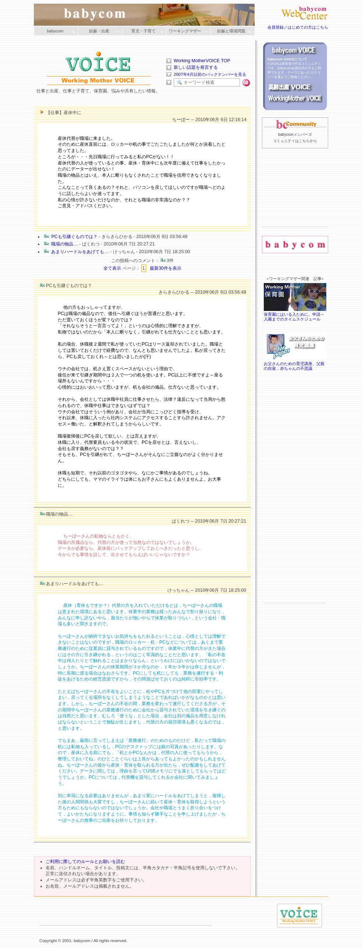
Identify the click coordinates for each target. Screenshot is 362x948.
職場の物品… (64, 244)
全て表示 (112, 268)
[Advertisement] (295, 199)
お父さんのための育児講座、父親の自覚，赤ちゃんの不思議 (295, 364)
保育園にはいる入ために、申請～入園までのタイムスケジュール (295, 314)
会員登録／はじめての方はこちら (297, 27)
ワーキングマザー (186, 31)
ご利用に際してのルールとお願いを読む (85, 861)
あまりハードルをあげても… (80, 251)
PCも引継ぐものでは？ (74, 236)
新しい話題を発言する (196, 67)
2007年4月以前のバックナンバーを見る (210, 74)
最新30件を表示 (165, 268)
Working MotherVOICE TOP (202, 60)
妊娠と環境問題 (231, 31)
